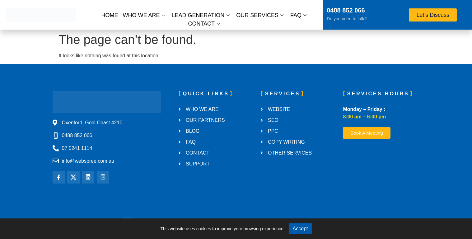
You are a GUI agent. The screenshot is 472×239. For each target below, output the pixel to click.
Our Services (260, 15)
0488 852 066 (346, 10)
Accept (300, 228)
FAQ (298, 15)
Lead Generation (201, 15)
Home (109, 15)
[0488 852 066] (318, 11)
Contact (204, 24)
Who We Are (144, 15)
